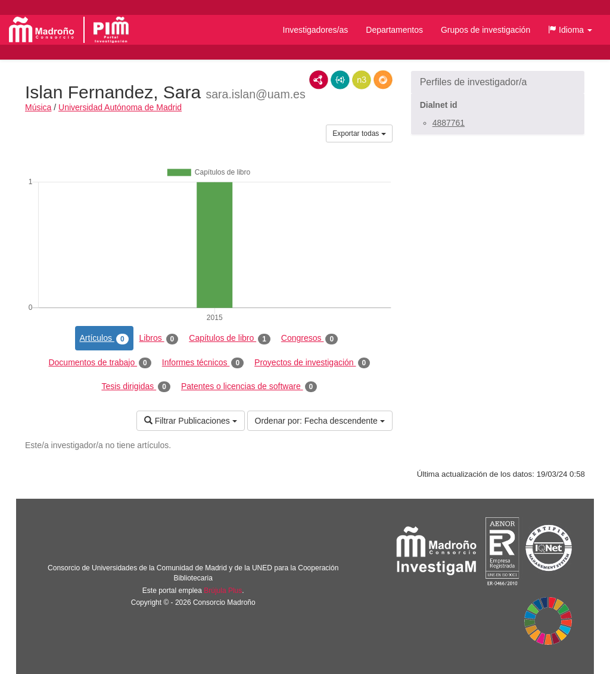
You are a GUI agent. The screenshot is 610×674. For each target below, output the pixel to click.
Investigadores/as (315, 30)
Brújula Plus (223, 590)
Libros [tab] (159, 338)
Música (38, 107)
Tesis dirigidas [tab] (135, 386)
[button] (570, 30)
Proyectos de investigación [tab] (312, 363)
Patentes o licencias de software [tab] (249, 386)
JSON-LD (340, 79)
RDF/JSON (383, 79)
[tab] (497, 82)
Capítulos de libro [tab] (229, 338)
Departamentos (394, 30)
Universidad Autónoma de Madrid (120, 107)
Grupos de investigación (485, 30)
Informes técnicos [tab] (203, 363)
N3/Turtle (361, 79)
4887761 (448, 123)
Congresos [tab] (309, 338)
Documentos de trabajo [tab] (99, 363)
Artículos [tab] (104, 338)
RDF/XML (318, 79)
